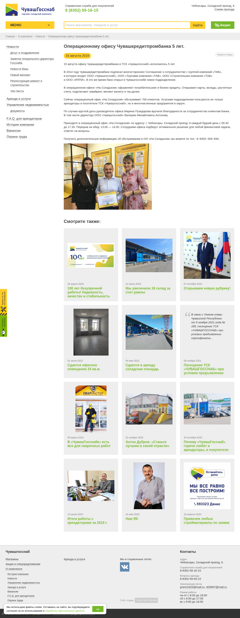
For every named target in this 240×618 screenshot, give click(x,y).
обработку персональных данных (64, 610)
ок (98, 609)
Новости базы (225, 54)
